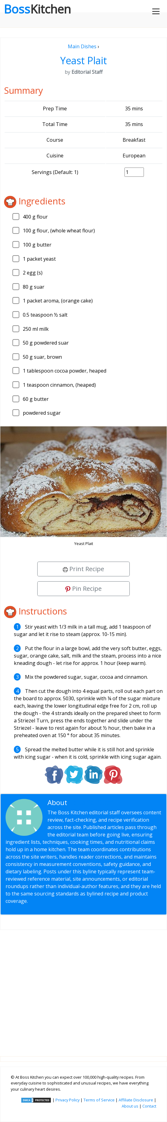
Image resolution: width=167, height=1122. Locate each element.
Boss (37, 9)
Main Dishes (82, 46)
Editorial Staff (91, 802)
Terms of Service (99, 1100)
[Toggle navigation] (156, 11)
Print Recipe (83, 569)
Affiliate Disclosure (136, 1100)
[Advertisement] (83, 988)
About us (130, 1106)
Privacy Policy (67, 1100)
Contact (149, 1106)
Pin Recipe (83, 588)
